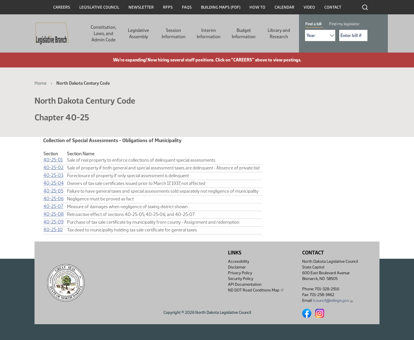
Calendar (284, 7)
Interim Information (209, 33)
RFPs (168, 7)
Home (40, 83)
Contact (332, 7)
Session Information (173, 33)
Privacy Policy (240, 273)
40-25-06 (53, 198)
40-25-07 (53, 206)
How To (257, 7)
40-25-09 (53, 222)
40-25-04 (53, 183)
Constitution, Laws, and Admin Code (103, 33)
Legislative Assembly (138, 33)
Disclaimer (237, 267)
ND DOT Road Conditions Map (256, 290)
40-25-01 (53, 160)
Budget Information (244, 33)
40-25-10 (53, 229)
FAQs (187, 7)
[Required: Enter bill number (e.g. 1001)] (353, 35)
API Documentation (244, 284)
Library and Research (279, 33)
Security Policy (240, 278)
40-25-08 (53, 214)
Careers (61, 7)
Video (309, 7)
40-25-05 (53, 191)
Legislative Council (99, 7)
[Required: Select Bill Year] (320, 35)
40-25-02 (53, 167)
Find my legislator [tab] (344, 24)
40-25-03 (53, 175)
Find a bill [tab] (313, 24)
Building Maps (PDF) (220, 7)
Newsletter (141, 7)
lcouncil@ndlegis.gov (333, 300)
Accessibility (238, 261)
